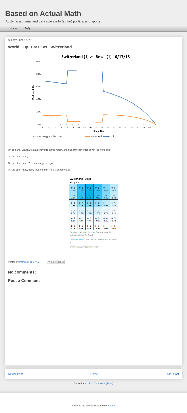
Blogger (111, 405)
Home (13, 28)
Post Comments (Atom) (100, 383)
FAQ (27, 28)
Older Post (172, 374)
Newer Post (15, 374)
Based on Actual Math (43, 13)
